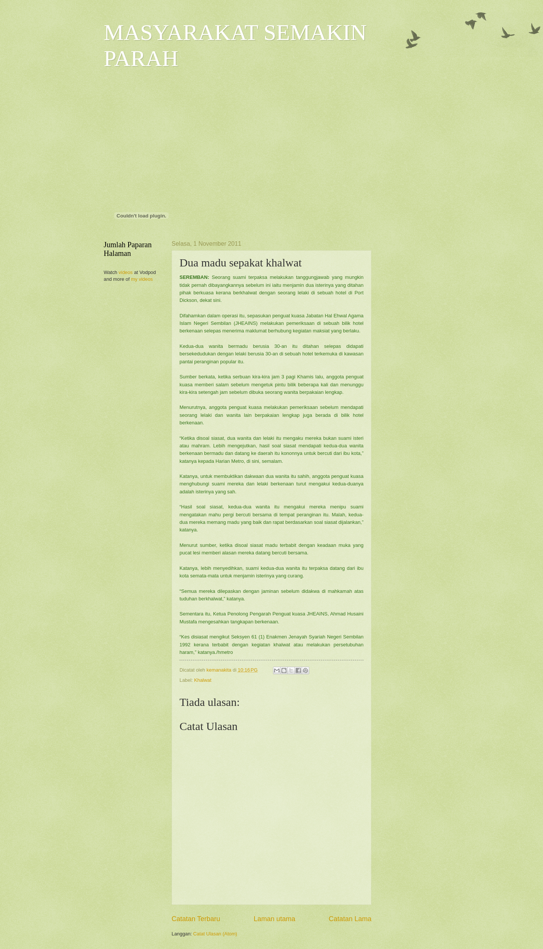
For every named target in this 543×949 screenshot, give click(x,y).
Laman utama (274, 919)
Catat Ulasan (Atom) (215, 934)
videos (126, 272)
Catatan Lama (350, 919)
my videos (142, 279)
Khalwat (203, 680)
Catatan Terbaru (196, 919)
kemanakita (220, 670)
